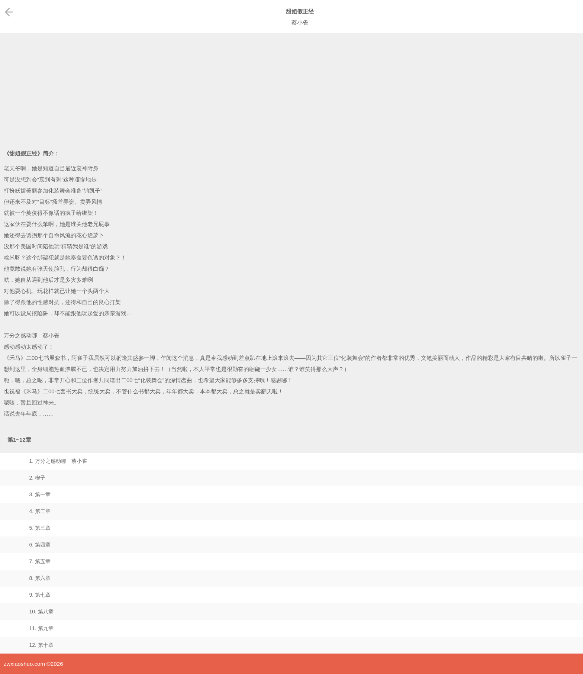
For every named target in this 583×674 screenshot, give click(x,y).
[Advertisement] (291, 88)
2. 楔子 (37, 478)
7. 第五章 (40, 561)
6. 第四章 (40, 545)
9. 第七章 (40, 595)
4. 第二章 (40, 511)
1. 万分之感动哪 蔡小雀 (58, 461)
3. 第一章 (40, 494)
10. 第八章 (41, 612)
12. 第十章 (41, 645)
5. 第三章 (40, 528)
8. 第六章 (40, 578)
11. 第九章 (41, 628)
